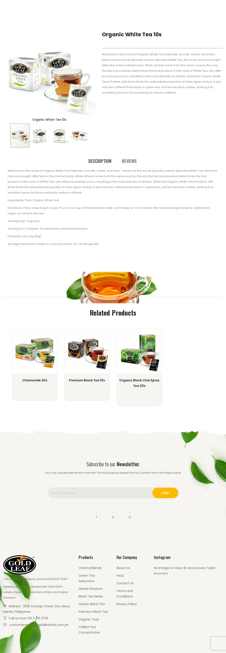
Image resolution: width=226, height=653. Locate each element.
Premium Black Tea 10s (87, 380)
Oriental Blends (90, 568)
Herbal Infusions (91, 589)
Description (99, 160)
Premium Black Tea (93, 611)
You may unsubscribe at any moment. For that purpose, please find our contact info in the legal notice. (113, 473)
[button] (12, 77)
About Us (123, 568)
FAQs (120, 575)
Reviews (129, 160)
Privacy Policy (126, 604)
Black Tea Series (91, 596)
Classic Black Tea (92, 604)
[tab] (100, 160)
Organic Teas (89, 619)
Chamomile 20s (34, 380)
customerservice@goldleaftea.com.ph (39, 625)
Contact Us (205, 9)
